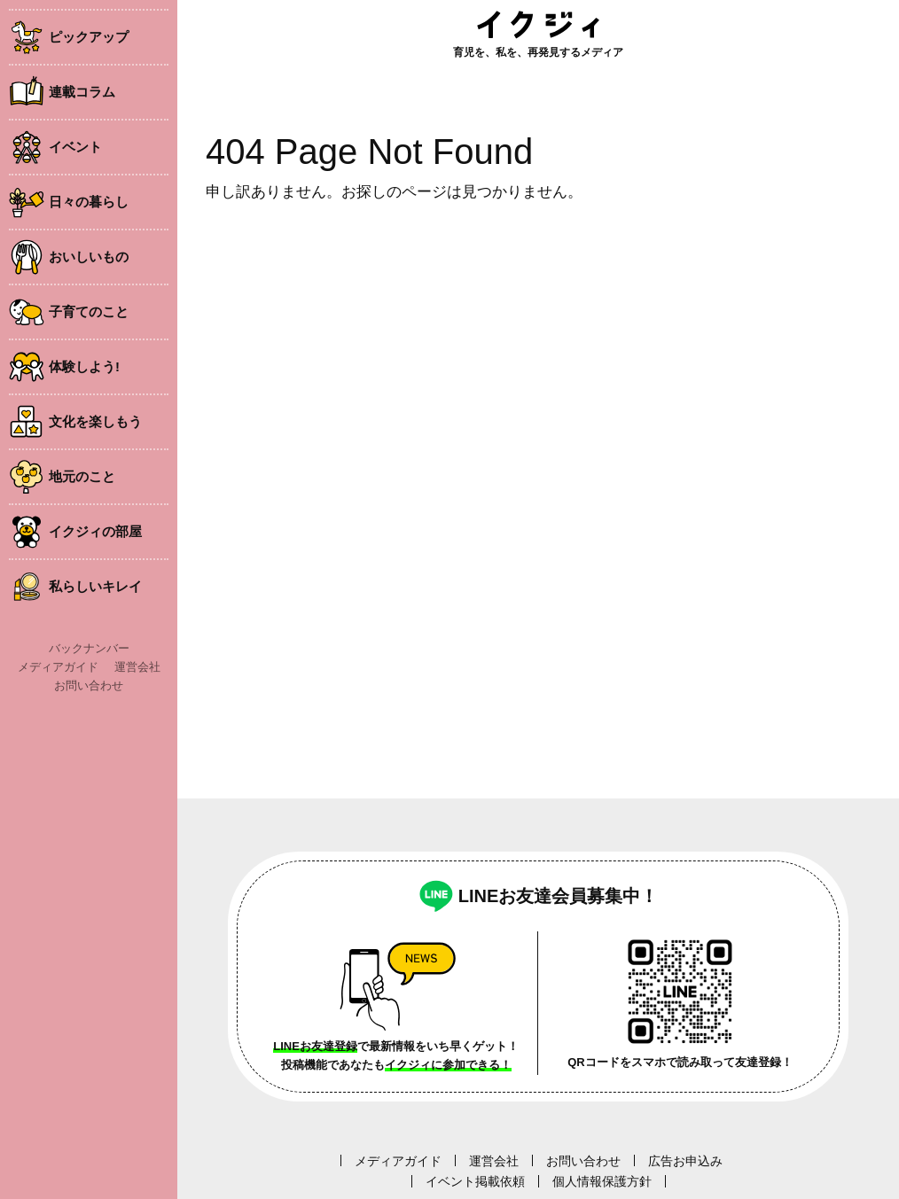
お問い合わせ (88, 685)
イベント (75, 146)
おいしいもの (89, 256)
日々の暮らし (89, 201)
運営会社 (137, 666)
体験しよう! (84, 366)
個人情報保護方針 (602, 1181)
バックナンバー (89, 648)
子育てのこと (89, 311)
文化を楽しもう (95, 421)
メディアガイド (58, 666)
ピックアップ (89, 36)
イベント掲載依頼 (475, 1181)
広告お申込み (685, 1161)
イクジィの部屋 (95, 531)
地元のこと (82, 476)
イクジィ (538, 24)
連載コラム (82, 91)
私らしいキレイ (95, 586)
